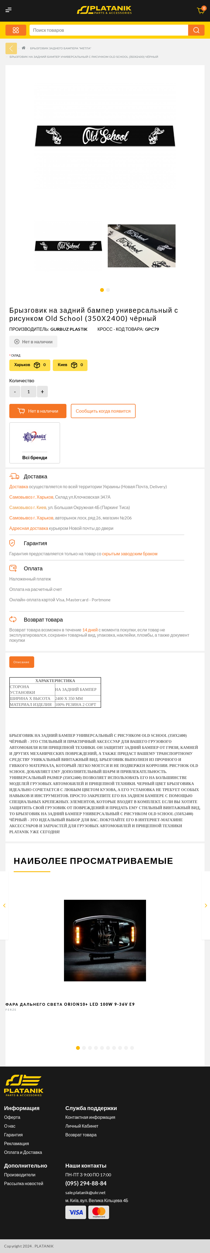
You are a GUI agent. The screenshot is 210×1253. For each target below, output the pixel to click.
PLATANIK (44, 1246)
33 (11, 48)
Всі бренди (34, 457)
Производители (20, 1174)
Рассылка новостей (23, 1183)
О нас (9, 1125)
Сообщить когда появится (103, 411)
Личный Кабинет (81, 1125)
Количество (21, 380)
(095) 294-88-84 (86, 1183)
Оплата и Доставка (23, 1152)
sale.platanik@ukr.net (85, 1192)
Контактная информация (90, 1117)
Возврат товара (81, 1134)
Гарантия (13, 1134)
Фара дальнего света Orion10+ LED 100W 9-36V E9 (70, 1004)
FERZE (11, 1009)
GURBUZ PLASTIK (69, 329)
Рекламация (16, 1143)
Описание (21, 662)
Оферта (12, 1117)
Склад (15, 355)
